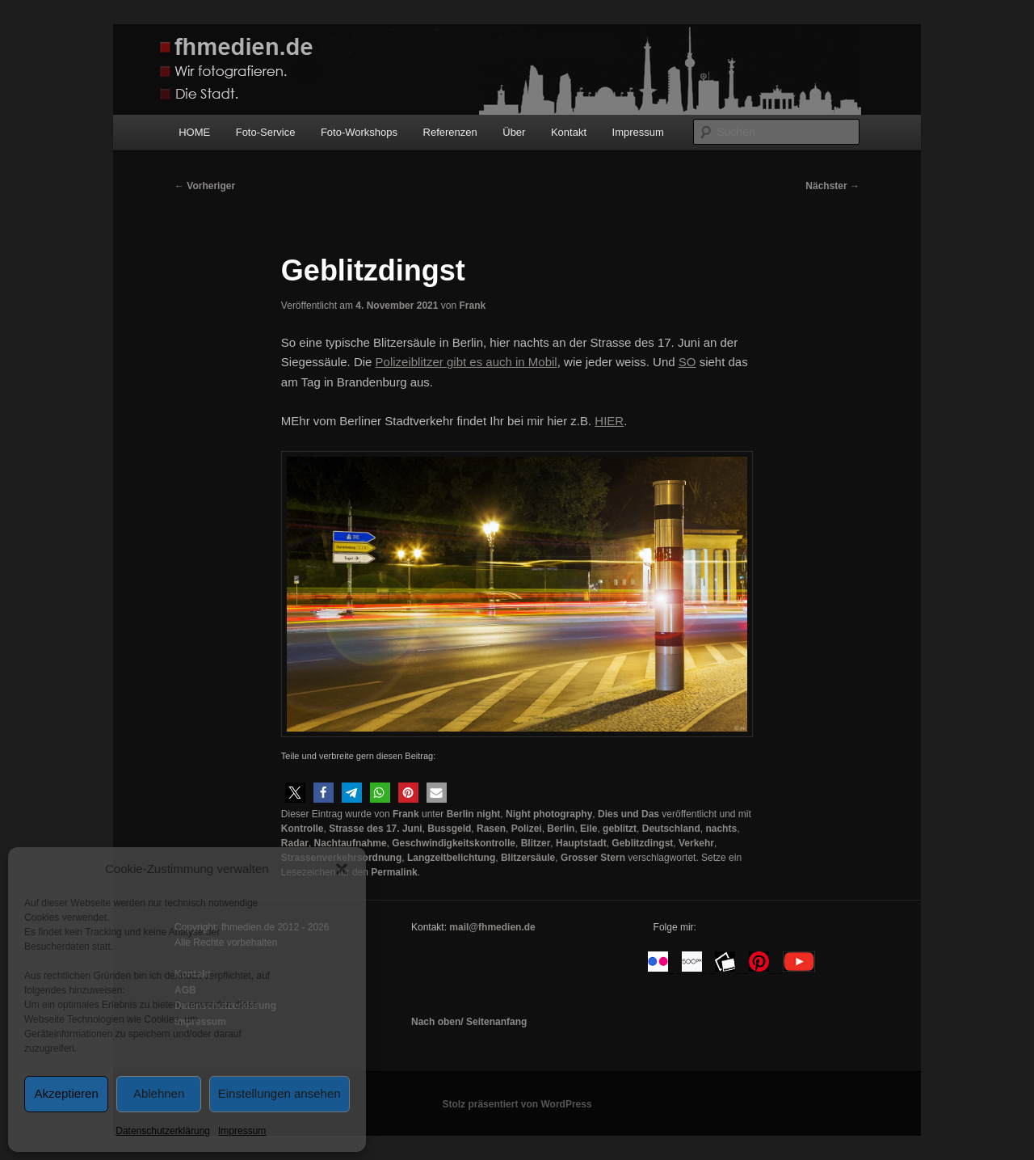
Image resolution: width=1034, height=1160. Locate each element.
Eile (588, 828)
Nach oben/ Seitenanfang (469, 1021)
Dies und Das (628, 814)
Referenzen (450, 132)
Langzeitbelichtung (451, 857)
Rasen (491, 828)
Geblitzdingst (642, 843)
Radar (295, 843)
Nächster (832, 186)
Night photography (549, 814)
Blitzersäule (528, 857)
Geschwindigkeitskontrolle (453, 843)
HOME (194, 132)
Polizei (526, 828)
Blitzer (536, 843)
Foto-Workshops (359, 132)
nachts (721, 828)
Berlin (560, 828)
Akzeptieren (67, 1093)
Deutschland (671, 828)
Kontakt (568, 132)
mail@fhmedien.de (492, 927)
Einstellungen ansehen (279, 1093)
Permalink (394, 872)
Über (513, 132)
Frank (472, 305)
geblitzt (620, 828)
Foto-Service (266, 132)
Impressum (242, 1131)
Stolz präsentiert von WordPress (516, 1104)
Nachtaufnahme (350, 843)
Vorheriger (204, 186)
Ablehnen (158, 1093)
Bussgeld (449, 828)
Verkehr (696, 843)
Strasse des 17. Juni (375, 828)
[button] (342, 869)
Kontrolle (302, 828)
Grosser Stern (593, 857)
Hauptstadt (581, 843)
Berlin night (474, 814)
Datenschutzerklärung (163, 1131)
